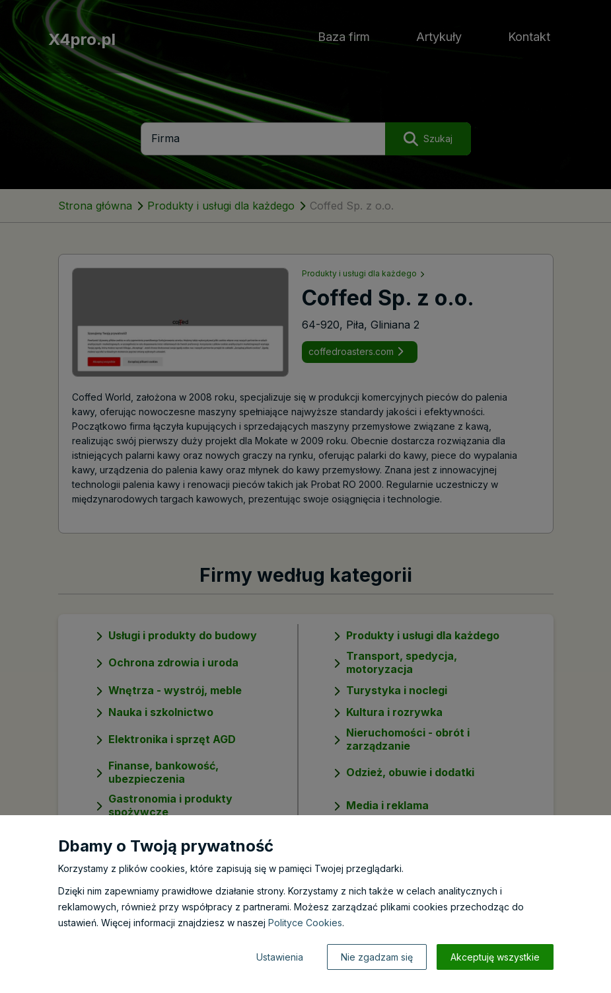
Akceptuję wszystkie (495, 957)
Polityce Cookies (305, 922)
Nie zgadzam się (377, 957)
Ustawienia (279, 957)
